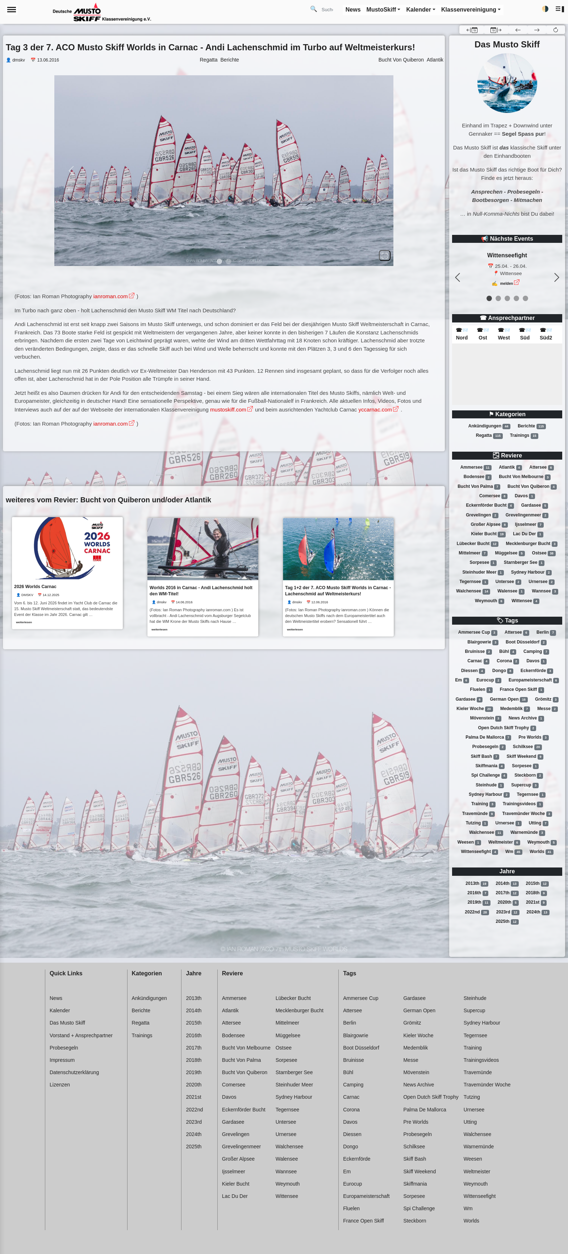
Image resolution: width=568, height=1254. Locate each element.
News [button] (353, 10)
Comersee (493, 496)
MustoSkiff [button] (381, 10)
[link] (67, 573)
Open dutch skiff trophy (507, 728)
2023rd (507, 912)
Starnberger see (524, 563)
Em (462, 680)
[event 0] (489, 298)
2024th (538, 912)
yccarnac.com (375, 409)
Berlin (546, 633)
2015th (537, 884)
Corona (508, 661)
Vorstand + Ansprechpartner (81, 1035)
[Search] (330, 9)
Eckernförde (537, 671)
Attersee (541, 467)
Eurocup (488, 680)
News (56, 998)
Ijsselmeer (529, 525)
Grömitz (547, 699)
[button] (560, 9)
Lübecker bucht (478, 544)
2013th (476, 884)
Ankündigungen (489, 426)
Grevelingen (482, 515)
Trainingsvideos (523, 804)
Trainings (524, 436)
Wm (513, 852)
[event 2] (507, 298)
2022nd (477, 912)
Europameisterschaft (534, 680)
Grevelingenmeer (527, 515)
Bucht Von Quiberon (401, 60)
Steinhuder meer (483, 572)
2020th (508, 902)
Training (483, 804)
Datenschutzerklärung (74, 1072)
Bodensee (478, 477)
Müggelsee (510, 553)
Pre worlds (533, 737)
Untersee (508, 582)
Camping (536, 652)
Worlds (541, 852)
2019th (479, 902)
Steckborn (528, 775)
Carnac (479, 661)
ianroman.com (110, 296)
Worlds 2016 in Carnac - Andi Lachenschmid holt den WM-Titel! (201, 590)
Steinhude (490, 785)
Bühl (507, 652)
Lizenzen (60, 1085)
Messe (547, 709)
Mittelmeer (473, 553)
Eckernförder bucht (490, 505)
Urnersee (542, 582)
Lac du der (528, 534)
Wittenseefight (479, 852)
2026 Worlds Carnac (35, 586)
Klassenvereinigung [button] (468, 10)
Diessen (473, 671)
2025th (507, 922)
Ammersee (476, 467)
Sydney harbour (531, 572)
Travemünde (478, 814)
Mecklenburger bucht (532, 544)
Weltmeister (504, 842)
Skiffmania (490, 766)
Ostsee (544, 553)
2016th (477, 893)
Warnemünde (527, 833)
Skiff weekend (524, 757)
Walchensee (473, 591)
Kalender (60, 1010)
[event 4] (525, 298)
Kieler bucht (488, 534)
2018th (536, 893)
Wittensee (525, 601)
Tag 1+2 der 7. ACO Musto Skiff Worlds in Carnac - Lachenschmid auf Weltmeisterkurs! (339, 590)
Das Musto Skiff (67, 1023)
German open (508, 699)
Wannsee (545, 591)
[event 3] (516, 298)
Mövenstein (485, 718)
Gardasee (534, 505)
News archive (526, 718)
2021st (536, 902)
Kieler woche (474, 709)
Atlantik (510, 467)
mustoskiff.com (228, 409)
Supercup (524, 785)
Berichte (532, 426)
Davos (525, 496)
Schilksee (527, 747)
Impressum (62, 1060)
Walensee (511, 591)
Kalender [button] (418, 10)
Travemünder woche (527, 814)
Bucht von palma (479, 487)
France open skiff (522, 690)
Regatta (489, 436)
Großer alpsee (489, 525)
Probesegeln (489, 747)
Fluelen (481, 690)
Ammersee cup (477, 633)
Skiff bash (485, 757)
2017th (507, 893)
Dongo (502, 671)
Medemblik (515, 709)
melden (506, 284)
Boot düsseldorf (526, 642)
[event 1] (498, 298)
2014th (507, 884)
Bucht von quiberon (532, 487)
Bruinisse (478, 652)
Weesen (469, 842)
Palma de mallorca (488, 737)
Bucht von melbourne (525, 477)
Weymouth (489, 601)
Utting (539, 823)
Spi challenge (489, 775)
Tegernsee (474, 582)
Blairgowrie (483, 642)
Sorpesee (483, 563)
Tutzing (477, 823)
